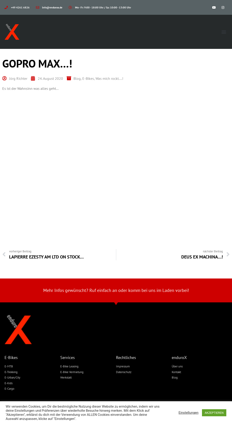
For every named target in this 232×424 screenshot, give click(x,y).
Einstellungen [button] (189, 413)
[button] (223, 32)
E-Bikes (88, 78)
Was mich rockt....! (109, 78)
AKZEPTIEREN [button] (214, 412)
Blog (77, 78)
